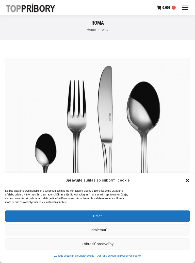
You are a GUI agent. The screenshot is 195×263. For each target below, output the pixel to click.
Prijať (97, 218)
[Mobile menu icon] (185, 7)
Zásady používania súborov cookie (74, 257)
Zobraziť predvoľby (97, 245)
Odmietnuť (98, 231)
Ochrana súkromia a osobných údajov (119, 257)
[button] (187, 182)
